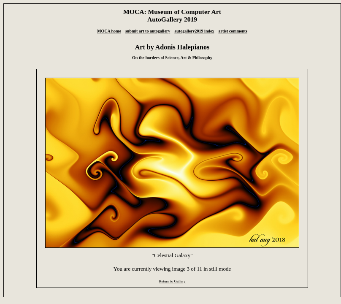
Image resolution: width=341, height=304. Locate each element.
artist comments (232, 31)
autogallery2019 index (194, 31)
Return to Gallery (172, 281)
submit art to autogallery (147, 31)
